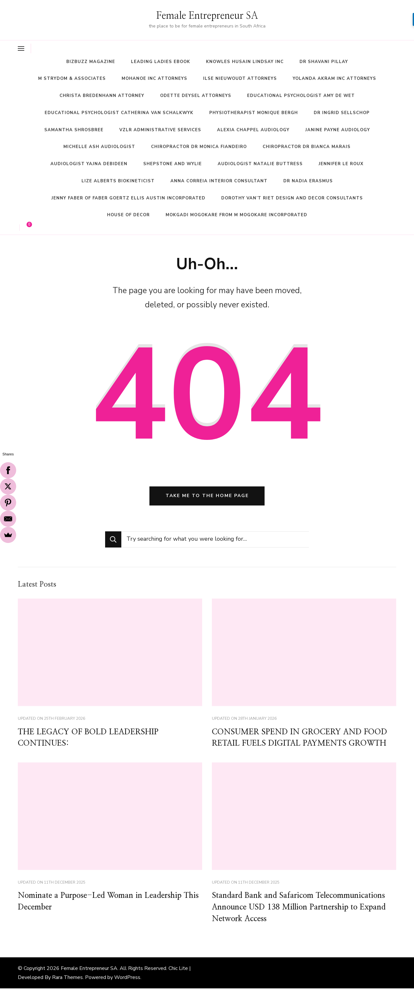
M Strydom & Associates (72, 78)
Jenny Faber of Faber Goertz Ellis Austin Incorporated (128, 198)
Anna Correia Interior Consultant (218, 181)
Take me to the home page (207, 496)
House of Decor (128, 215)
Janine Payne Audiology (337, 130)
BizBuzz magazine (90, 62)
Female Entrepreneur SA (207, 16)
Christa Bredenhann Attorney (102, 96)
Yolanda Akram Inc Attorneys (334, 78)
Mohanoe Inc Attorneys (154, 78)
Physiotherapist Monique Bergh (253, 113)
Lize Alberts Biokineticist (118, 181)
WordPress (127, 978)
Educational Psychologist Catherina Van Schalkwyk (119, 113)
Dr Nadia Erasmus (308, 181)
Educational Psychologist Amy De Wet (301, 96)
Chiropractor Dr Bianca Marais (307, 147)
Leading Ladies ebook (160, 62)
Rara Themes (67, 978)
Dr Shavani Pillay (324, 62)
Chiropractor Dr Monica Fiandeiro (199, 147)
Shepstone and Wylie (172, 164)
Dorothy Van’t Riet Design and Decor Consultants (292, 198)
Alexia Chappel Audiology (253, 130)
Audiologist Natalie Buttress (260, 164)
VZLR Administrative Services (160, 130)
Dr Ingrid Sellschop (342, 113)
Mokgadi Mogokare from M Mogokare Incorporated (236, 215)
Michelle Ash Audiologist (99, 147)
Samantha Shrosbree (74, 130)
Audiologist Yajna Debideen (88, 164)
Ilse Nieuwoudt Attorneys (240, 78)
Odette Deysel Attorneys (195, 96)
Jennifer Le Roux (341, 164)
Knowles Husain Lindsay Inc (245, 62)
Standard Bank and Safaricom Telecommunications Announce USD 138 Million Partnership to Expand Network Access (300, 908)
